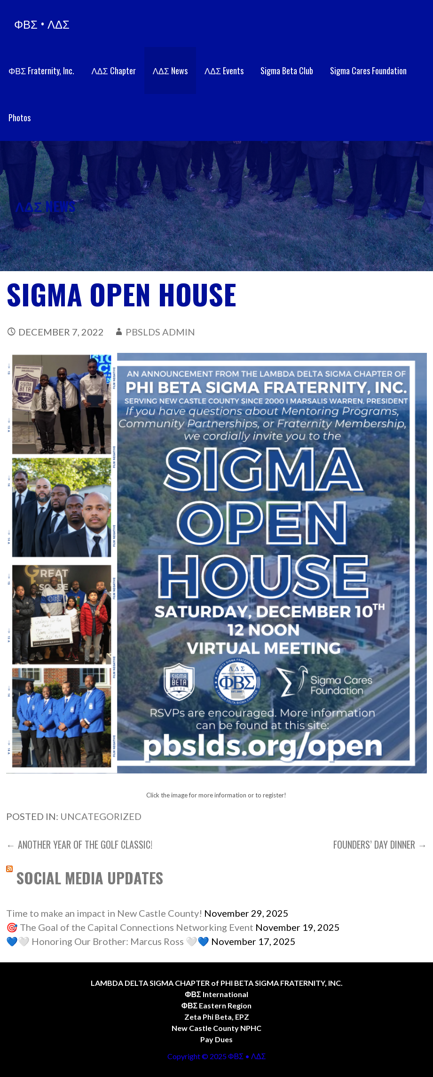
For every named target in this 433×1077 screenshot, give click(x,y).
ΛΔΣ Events (224, 70)
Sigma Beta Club (286, 70)
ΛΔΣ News (170, 70)
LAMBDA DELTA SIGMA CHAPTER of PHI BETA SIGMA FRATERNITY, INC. (217, 982)
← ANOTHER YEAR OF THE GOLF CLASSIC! (79, 844)
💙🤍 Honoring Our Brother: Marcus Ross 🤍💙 (107, 941)
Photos (19, 117)
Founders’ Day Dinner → (380, 844)
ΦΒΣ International (216, 994)
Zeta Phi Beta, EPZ (216, 1016)
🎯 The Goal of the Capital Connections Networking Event (129, 927)
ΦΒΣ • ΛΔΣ (42, 23)
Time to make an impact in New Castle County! (104, 913)
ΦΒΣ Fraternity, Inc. (41, 70)
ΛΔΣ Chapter (114, 70)
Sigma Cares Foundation (368, 70)
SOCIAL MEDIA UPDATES (89, 877)
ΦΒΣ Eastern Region (216, 1005)
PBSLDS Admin (160, 331)
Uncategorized (101, 816)
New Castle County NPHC (216, 1027)
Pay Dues (216, 1039)
